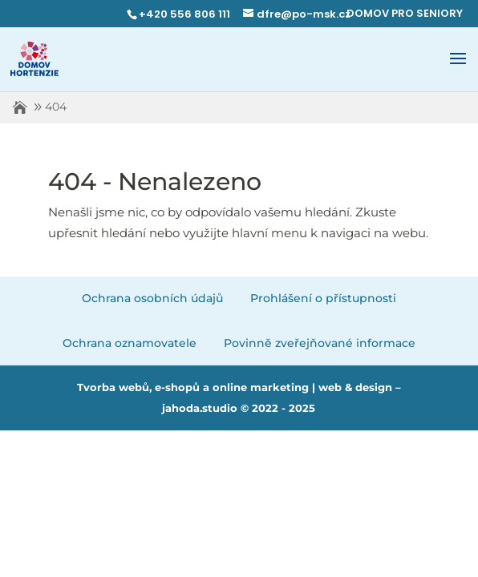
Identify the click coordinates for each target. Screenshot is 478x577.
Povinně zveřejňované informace (319, 343)
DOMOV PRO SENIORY (404, 13)
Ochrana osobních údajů (152, 298)
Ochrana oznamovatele (129, 343)
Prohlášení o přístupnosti (323, 298)
